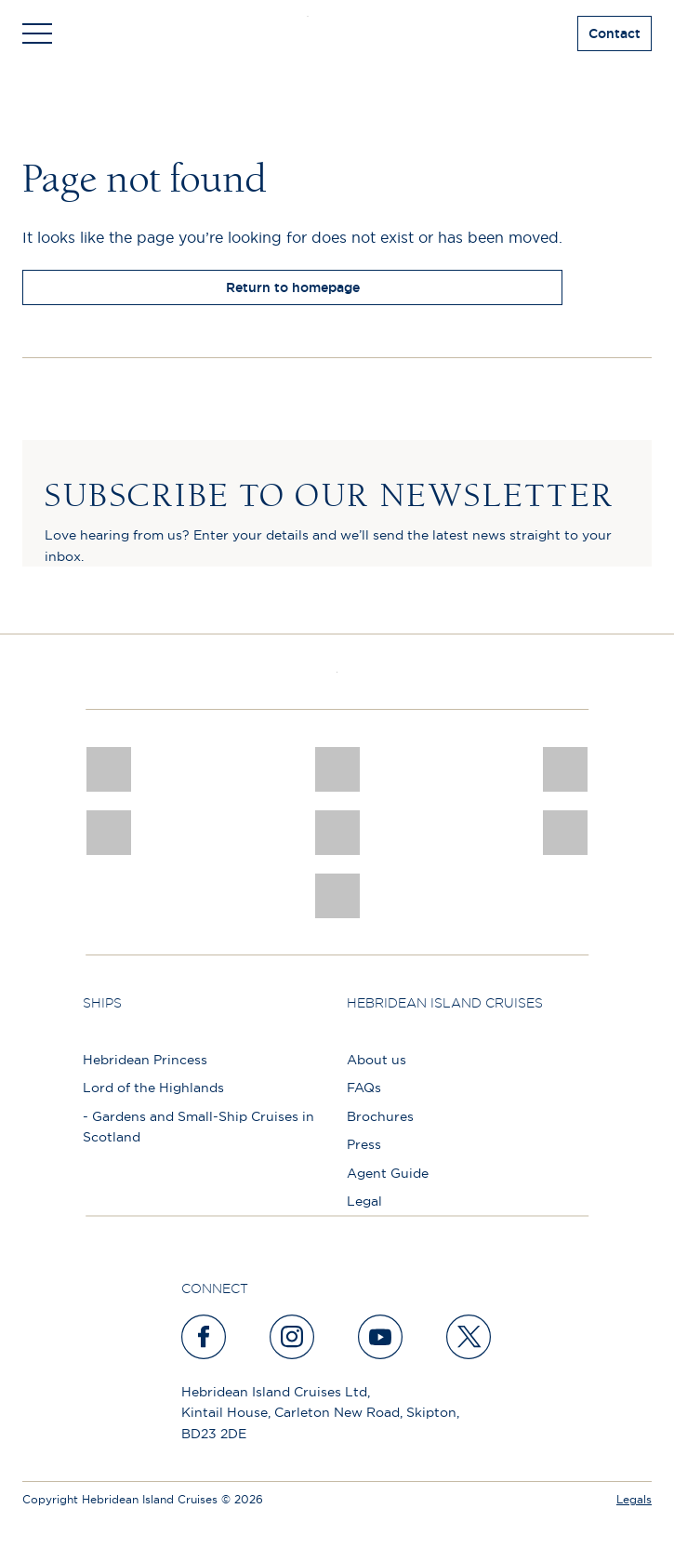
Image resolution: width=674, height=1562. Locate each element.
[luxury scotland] (337, 832)
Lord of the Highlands (153, 1087)
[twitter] (469, 1337)
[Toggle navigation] (37, 33)
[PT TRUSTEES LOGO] (565, 832)
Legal (364, 1201)
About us (376, 1059)
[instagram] (293, 1337)
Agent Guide (388, 1173)
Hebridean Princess (145, 1059)
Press (364, 1144)
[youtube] (381, 1337)
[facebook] (204, 1337)
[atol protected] (337, 896)
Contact (614, 33)
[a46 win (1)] (565, 769)
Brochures (380, 1116)
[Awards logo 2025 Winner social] (337, 769)
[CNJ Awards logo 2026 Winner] (108, 769)
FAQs (364, 1087)
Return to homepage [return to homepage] (293, 287)
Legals (634, 1499)
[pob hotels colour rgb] (108, 832)
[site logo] (337, 33)
